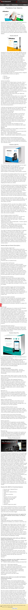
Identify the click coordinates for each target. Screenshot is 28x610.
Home (2, 4)
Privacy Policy (15, 4)
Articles (7, 4)
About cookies (10, 606)
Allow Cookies (14, 608)
